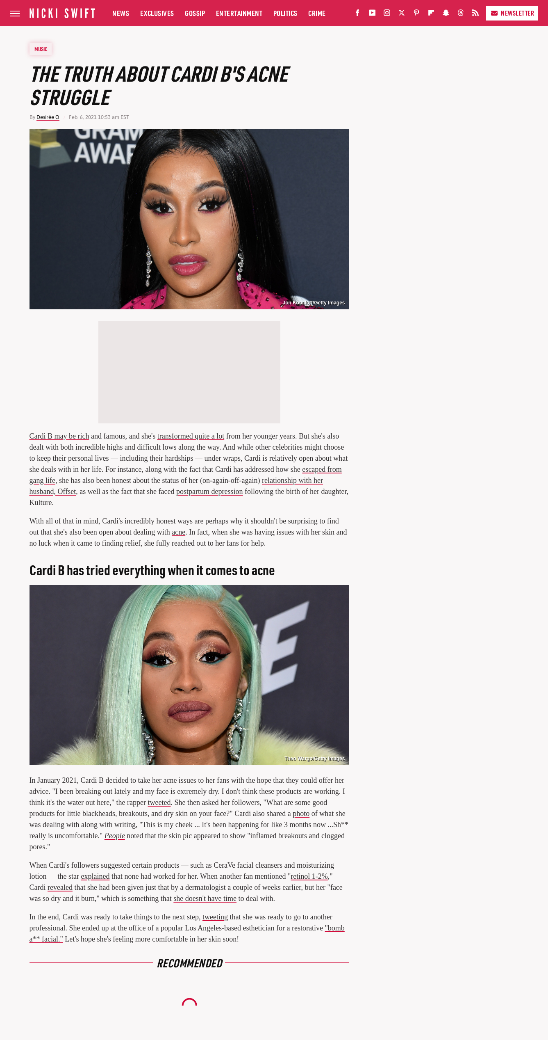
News (120, 13)
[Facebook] (357, 14)
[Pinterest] (416, 14)
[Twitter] (402, 14)
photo (301, 813)
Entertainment (239, 13)
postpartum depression (209, 491)
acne (178, 532)
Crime (317, 13)
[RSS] (475, 14)
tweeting (215, 917)
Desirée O (47, 117)
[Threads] (461, 14)
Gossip (195, 13)
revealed (60, 887)
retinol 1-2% (309, 876)
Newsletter (512, 13)
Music (41, 49)
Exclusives (157, 13)
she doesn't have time (204, 898)
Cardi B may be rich (59, 436)
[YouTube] (372, 14)
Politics (285, 13)
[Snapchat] (446, 14)
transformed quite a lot (190, 436)
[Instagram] (387, 14)
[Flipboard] (431, 14)
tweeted (159, 802)
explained (95, 876)
